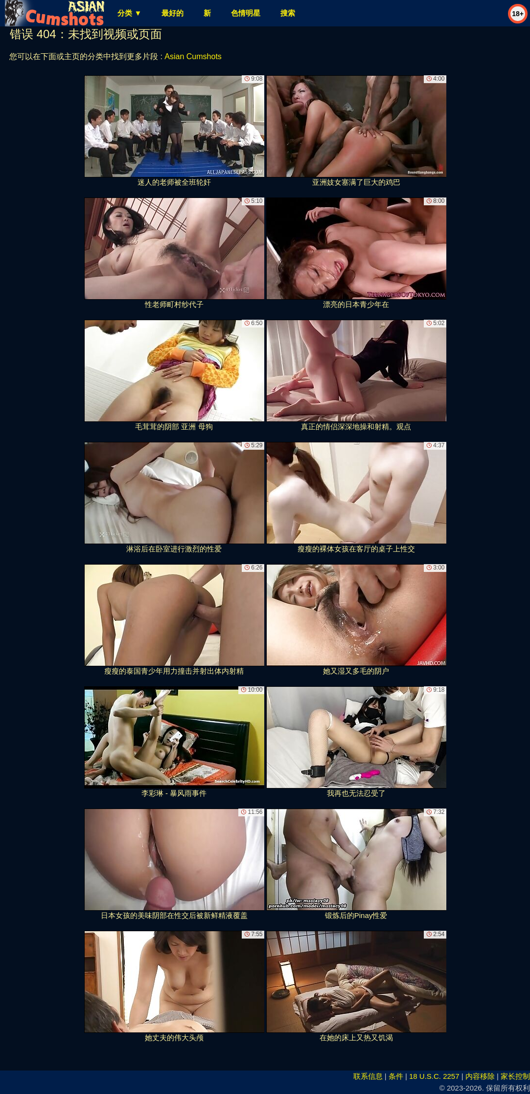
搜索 (287, 13)
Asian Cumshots (193, 56)
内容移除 (480, 1076)
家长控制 (515, 1076)
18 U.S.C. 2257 (434, 1076)
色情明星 (245, 13)
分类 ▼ (129, 13)
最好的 (172, 13)
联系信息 (368, 1076)
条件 (396, 1076)
